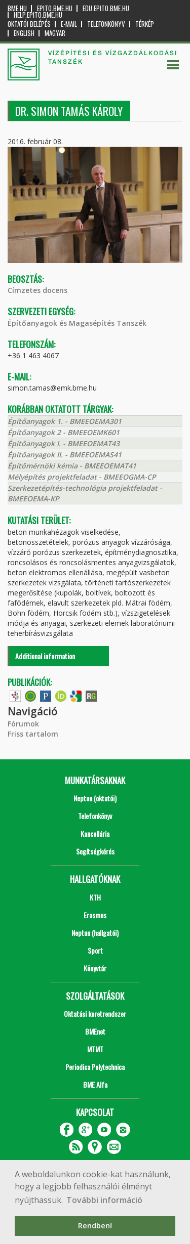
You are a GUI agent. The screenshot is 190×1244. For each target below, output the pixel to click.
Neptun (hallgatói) (95, 932)
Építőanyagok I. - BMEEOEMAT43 (64, 443)
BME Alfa (95, 1084)
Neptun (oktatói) (95, 798)
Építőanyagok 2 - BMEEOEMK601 (64, 432)
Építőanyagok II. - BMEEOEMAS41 (65, 454)
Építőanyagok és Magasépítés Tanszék (77, 323)
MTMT (95, 1049)
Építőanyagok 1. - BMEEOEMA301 (65, 421)
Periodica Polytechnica (95, 1066)
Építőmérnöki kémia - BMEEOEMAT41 (72, 465)
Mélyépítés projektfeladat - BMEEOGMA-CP (82, 477)
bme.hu (17, 8)
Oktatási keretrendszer (95, 1013)
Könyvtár (95, 968)
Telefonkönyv (106, 24)
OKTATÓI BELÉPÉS (29, 24)
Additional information (45, 656)
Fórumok (23, 723)
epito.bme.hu (54, 8)
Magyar (55, 33)
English (24, 33)
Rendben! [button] (95, 1225)
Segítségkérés (95, 851)
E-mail (69, 24)
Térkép (144, 24)
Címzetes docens (37, 290)
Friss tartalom (33, 734)
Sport (95, 950)
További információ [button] (104, 1200)
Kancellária (95, 833)
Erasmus (95, 915)
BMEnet (95, 1031)
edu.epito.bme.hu (106, 8)
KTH (95, 897)
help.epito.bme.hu (38, 15)
